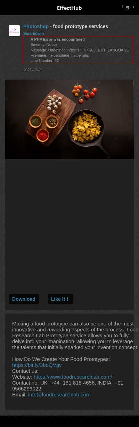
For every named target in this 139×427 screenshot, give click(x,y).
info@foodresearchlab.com (59, 394)
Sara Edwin (33, 33)
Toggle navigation (8, 6)
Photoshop (36, 26)
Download (23, 299)
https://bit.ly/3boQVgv (37, 365)
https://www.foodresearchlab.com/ (73, 377)
